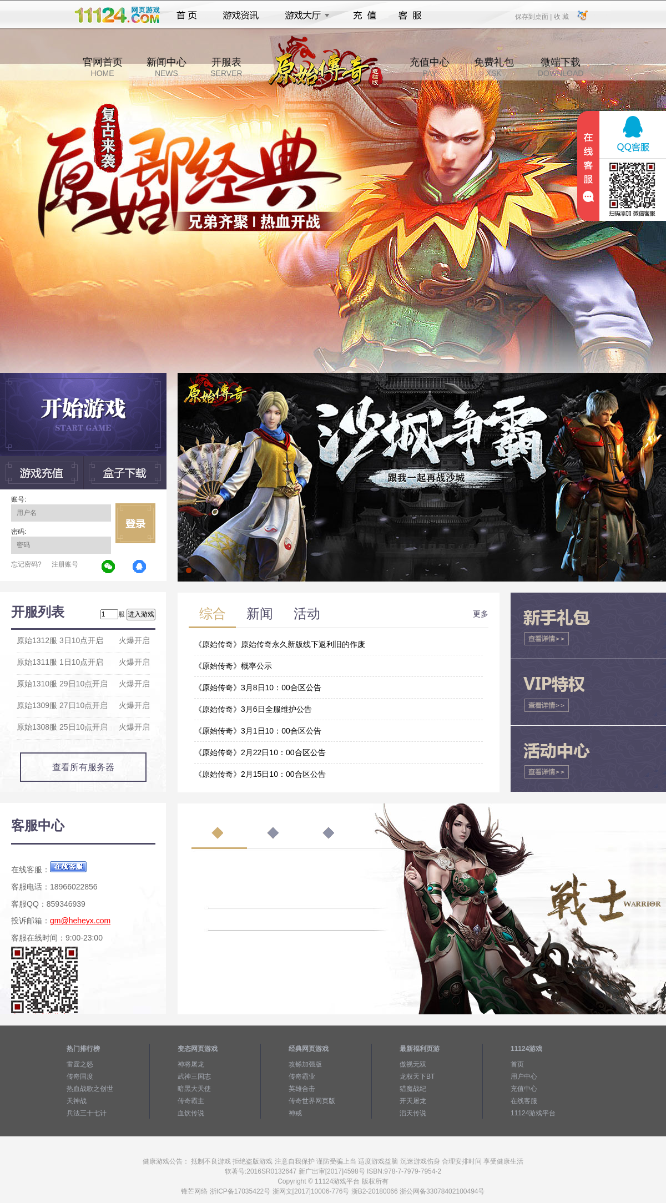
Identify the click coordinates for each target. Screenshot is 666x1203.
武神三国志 (194, 1076)
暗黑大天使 (194, 1089)
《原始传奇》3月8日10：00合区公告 (257, 687)
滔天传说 (413, 1113)
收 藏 (560, 16)
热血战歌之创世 (90, 1089)
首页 (187, 15)
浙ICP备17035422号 (240, 1191)
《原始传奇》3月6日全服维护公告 (253, 709)
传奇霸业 (302, 1076)
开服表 (226, 67)
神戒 (295, 1113)
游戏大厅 (304, 15)
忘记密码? (26, 564)
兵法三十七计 (87, 1113)
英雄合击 (302, 1089)
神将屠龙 (191, 1064)
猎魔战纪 (413, 1089)
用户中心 (524, 1076)
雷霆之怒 (80, 1064)
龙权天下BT (417, 1076)
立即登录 (135, 523)
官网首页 (103, 67)
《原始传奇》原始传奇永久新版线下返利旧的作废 (279, 644)
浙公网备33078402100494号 (442, 1191)
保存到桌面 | (534, 16)
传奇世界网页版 (312, 1101)
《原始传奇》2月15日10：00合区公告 (260, 774)
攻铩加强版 (305, 1064)
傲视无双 (413, 1064)
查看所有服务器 (83, 767)
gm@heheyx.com (80, 920)
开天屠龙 (413, 1101)
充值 (364, 15)
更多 (480, 613)
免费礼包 (494, 67)
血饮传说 (191, 1113)
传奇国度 (80, 1076)
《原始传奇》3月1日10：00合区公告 (257, 730)
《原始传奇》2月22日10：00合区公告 (260, 752)
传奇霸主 (191, 1101)
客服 (410, 15)
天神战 (77, 1101)
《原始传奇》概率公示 (233, 665)
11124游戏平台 (533, 1113)
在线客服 (524, 1101)
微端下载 (560, 67)
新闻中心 (166, 67)
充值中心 (430, 67)
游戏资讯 (241, 15)
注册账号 (65, 564)
